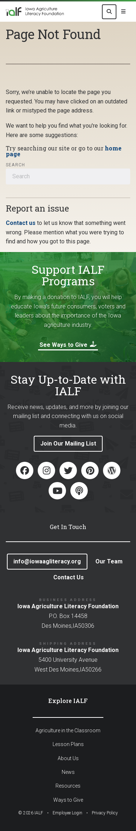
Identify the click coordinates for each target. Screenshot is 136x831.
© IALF (30, 812)
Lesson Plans (68, 744)
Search (15, 165)
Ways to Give (68, 800)
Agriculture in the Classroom (68, 730)
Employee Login (67, 812)
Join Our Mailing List (68, 443)
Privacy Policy (105, 812)
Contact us (21, 223)
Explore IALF (68, 700)
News (68, 772)
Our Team (109, 561)
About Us (68, 758)
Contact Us (68, 577)
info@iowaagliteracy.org (47, 561)
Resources (68, 786)
